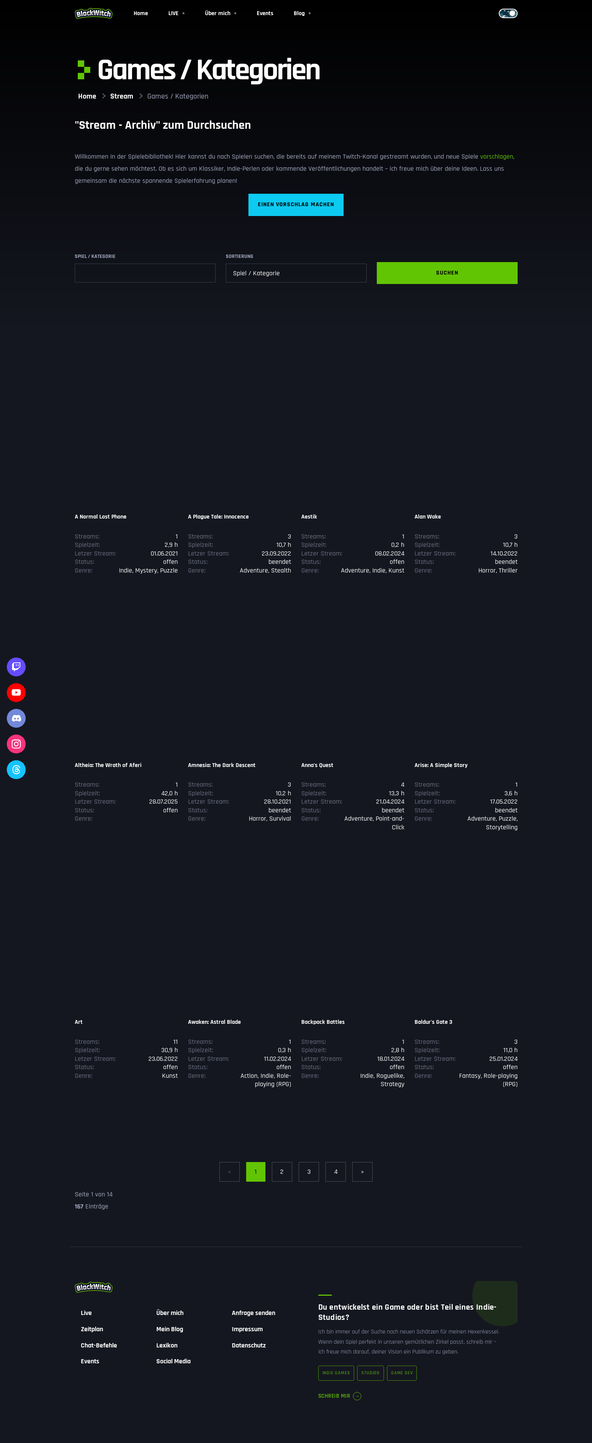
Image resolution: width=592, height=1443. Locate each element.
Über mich (169, 1313)
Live (86, 1313)
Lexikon (166, 1345)
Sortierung (239, 256)
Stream (121, 96)
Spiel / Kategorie (95, 256)
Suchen (447, 273)
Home (141, 13)
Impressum (247, 1329)
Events (265, 13)
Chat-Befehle (99, 1345)
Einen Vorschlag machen (296, 204)
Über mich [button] (217, 13)
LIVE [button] (173, 13)
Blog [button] (299, 13)
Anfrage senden (253, 1313)
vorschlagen (496, 156)
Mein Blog (169, 1329)
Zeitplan (92, 1329)
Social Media (173, 1361)
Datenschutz (249, 1345)
